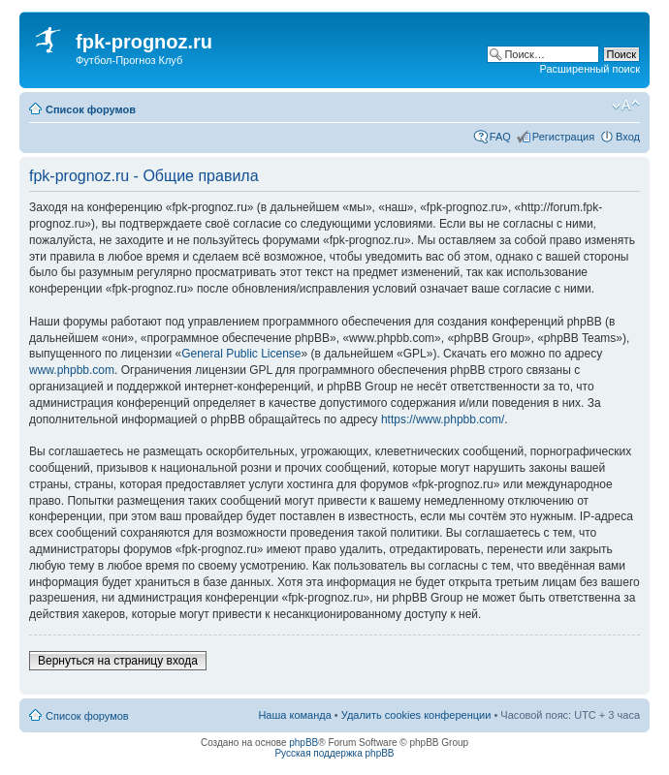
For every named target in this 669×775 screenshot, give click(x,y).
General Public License (241, 353)
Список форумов (91, 109)
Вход (628, 136)
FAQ (500, 136)
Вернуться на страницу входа (118, 660)
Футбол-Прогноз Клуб (129, 60)
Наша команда (294, 715)
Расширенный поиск (589, 69)
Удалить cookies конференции (416, 715)
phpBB (303, 742)
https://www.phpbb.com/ (442, 419)
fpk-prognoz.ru (144, 41)
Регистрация (563, 136)
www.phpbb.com (71, 370)
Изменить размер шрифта (626, 105)
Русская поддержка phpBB (334, 753)
